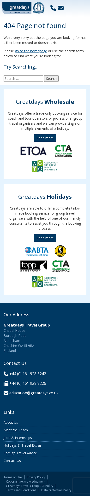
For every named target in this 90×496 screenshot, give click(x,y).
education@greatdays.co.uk (34, 393)
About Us (11, 422)
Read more (45, 138)
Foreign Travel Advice (20, 453)
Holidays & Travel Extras (23, 445)
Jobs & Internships (18, 437)
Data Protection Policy (56, 490)
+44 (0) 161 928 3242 (27, 373)
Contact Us (12, 460)
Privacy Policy (36, 477)
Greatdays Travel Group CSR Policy (29, 486)
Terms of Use (13, 477)
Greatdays (45, 101)
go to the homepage (31, 51)
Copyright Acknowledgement (25, 481)
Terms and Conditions (21, 490)
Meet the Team (16, 430)
